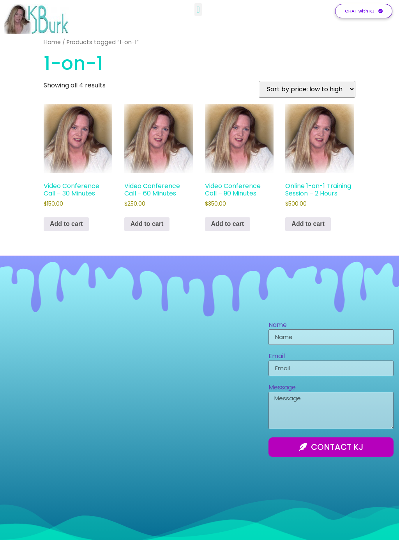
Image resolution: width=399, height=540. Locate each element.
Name (277, 325)
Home (52, 42)
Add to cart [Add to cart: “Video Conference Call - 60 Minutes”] (147, 223)
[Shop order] (307, 89)
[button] (198, 8)
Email (276, 357)
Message (282, 388)
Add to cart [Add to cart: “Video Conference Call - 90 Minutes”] (227, 223)
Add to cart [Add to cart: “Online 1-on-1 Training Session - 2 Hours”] (307, 223)
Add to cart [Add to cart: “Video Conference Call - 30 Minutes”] (66, 223)
